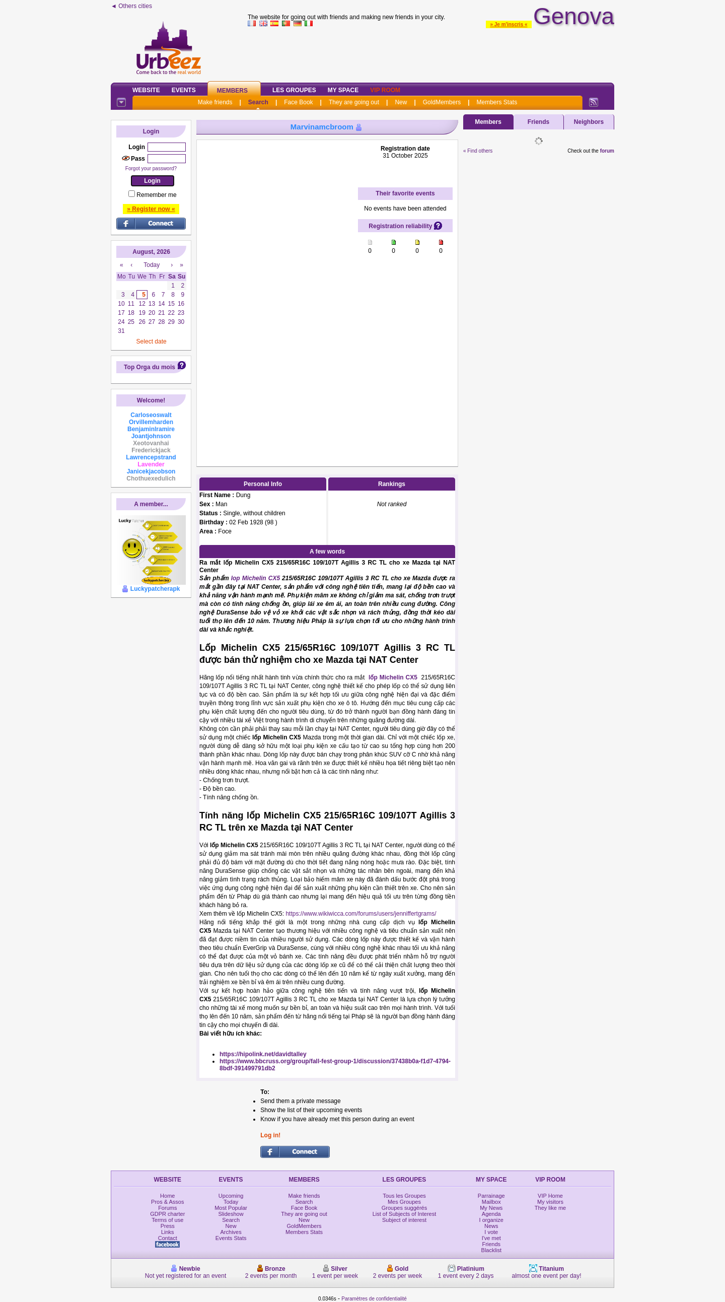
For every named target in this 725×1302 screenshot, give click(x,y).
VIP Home (550, 1196)
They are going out (354, 102)
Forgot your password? (151, 168)
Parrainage (491, 1196)
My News (491, 1208)
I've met (491, 1238)
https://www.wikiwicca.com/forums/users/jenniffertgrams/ (360, 913)
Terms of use (167, 1220)
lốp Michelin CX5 (393, 677)
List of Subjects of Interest (405, 1214)
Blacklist (491, 1250)
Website (146, 90)
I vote (491, 1232)
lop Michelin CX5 (255, 578)
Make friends (215, 102)
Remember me (156, 194)
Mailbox (491, 1202)
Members (232, 90)
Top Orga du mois (149, 367)
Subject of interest (404, 1220)
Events (184, 90)
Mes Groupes (404, 1202)
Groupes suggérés (404, 1208)
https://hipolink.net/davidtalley (263, 1054)
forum (607, 151)
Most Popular (230, 1208)
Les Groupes (294, 90)
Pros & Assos (167, 1202)
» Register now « (151, 209)
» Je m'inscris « (508, 24)
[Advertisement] (431, 52)
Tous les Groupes (404, 1196)
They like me (550, 1208)
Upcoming (231, 1196)
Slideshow (231, 1214)
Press (168, 1226)
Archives (231, 1232)
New (401, 102)
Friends (538, 121)
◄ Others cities (131, 6)
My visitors (550, 1202)
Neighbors (589, 121)
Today (231, 1202)
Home (167, 1196)
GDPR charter (167, 1214)
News (491, 1226)
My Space (343, 90)
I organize (491, 1220)
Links (167, 1232)
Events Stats (231, 1238)
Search (258, 102)
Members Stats (497, 102)
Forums (167, 1208)
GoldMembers (442, 102)
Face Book (298, 102)
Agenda (491, 1214)
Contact (167, 1238)
